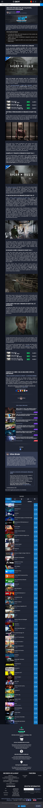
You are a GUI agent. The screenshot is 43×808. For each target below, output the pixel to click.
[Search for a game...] (21, 4)
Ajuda (38, 806)
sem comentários (23, 13)
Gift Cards (16, 799)
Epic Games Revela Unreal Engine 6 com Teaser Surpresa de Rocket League (26, 428)
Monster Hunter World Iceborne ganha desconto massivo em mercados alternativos (26, 445)
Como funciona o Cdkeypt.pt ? (11, 784)
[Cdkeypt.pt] (16, 1)
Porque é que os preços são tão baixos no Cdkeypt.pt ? (10, 786)
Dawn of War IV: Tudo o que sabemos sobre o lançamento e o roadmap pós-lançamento (26, 417)
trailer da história (12, 195)
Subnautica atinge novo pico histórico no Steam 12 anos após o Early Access (25, 440)
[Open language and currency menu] (33, 1)
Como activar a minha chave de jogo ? (10, 789)
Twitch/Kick (24, 783)
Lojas (25, 784)
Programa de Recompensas (16, 797)
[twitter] (23, 457)
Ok (18, 806)
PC (5, 796)
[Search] (41, 4)
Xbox (6, 798)
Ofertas (35, 448)
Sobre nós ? (10, 783)
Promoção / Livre (15, 800)
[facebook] (20, 457)
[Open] (2, 1)
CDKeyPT (27, 353)
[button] (40, 1)
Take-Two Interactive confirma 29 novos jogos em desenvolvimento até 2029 (26, 423)
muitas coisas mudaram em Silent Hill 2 (19, 205)
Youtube (39, 783)
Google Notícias (27, 492)
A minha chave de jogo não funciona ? (10, 788)
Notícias (18, 11)
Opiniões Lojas (16, 801)
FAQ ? (11, 790)
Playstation (5, 800)
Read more (23, 806)
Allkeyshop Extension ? (10, 791)
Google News (24, 395)
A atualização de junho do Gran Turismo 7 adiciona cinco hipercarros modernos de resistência (25, 434)
